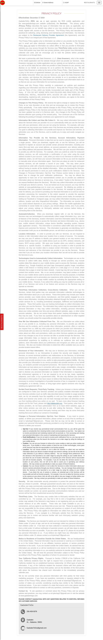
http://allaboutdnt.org (54, 403)
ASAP (67, 2)
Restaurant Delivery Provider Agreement (48, 35)
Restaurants (89, 2)
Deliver (38, 2)
